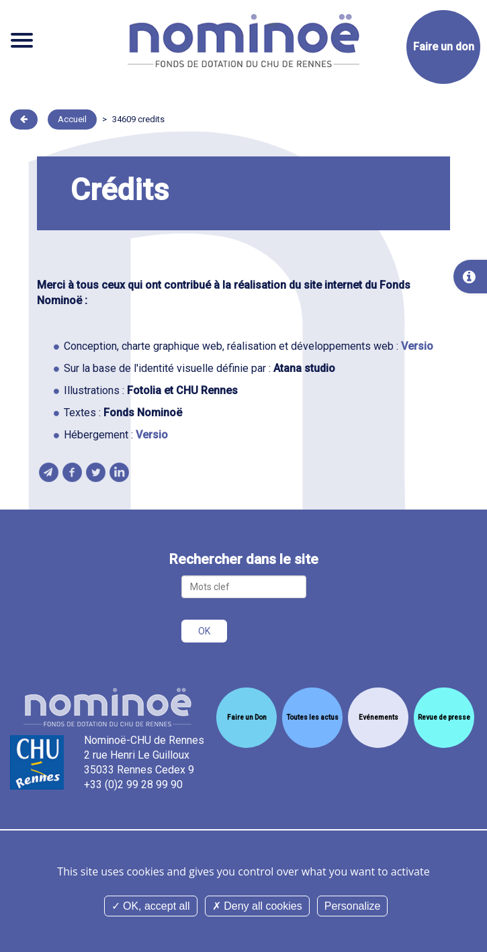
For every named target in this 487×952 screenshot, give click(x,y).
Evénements (378, 717)
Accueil (72, 119)
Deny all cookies (257, 906)
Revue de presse (444, 717)
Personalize (352, 906)
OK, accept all (151, 906)
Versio (417, 346)
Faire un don (443, 46)
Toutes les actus (312, 717)
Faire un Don (247, 717)
